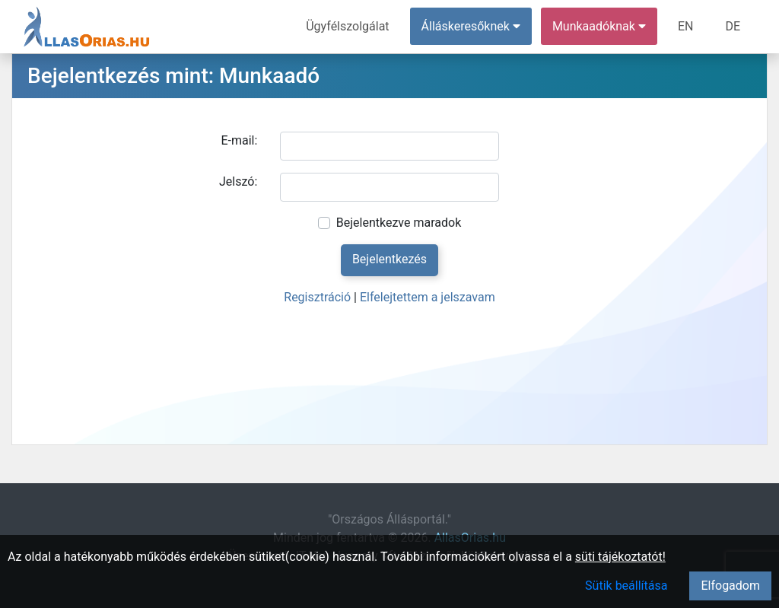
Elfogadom (730, 585)
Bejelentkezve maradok (399, 222)
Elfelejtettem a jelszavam (427, 297)
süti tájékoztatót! (620, 556)
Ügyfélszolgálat (347, 26)
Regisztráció (317, 297)
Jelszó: (238, 181)
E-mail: (239, 140)
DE (732, 26)
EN (686, 26)
